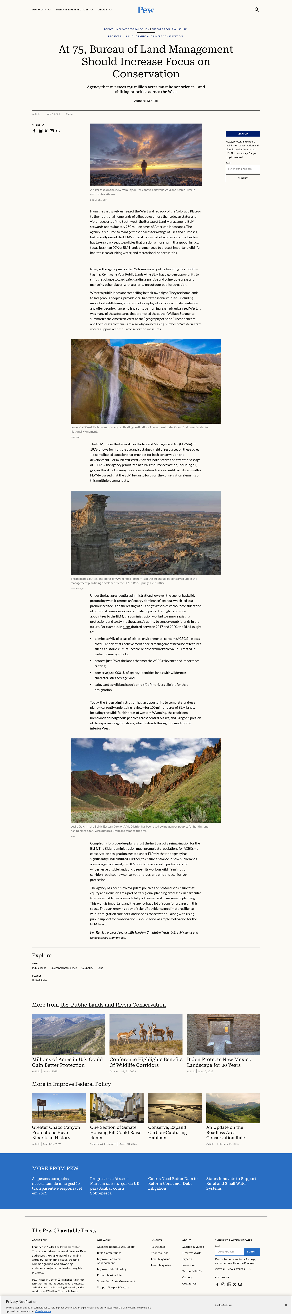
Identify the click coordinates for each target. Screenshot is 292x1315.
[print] (58, 130)
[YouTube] (240, 1284)
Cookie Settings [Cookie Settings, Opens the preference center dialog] (223, 1306)
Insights (156, 1240)
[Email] (243, 169)
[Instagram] (223, 1284)
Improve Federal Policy (82, 1084)
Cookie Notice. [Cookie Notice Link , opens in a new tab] (43, 1313)
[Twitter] (234, 1284)
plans (127, 627)
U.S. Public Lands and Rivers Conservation (113, 1005)
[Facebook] (217, 1284)
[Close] (286, 1307)
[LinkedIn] (229, 1284)
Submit (243, 178)
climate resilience (185, 303)
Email (228, 163)
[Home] (64, 1230)
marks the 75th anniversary (138, 269)
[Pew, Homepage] (146, 9)
